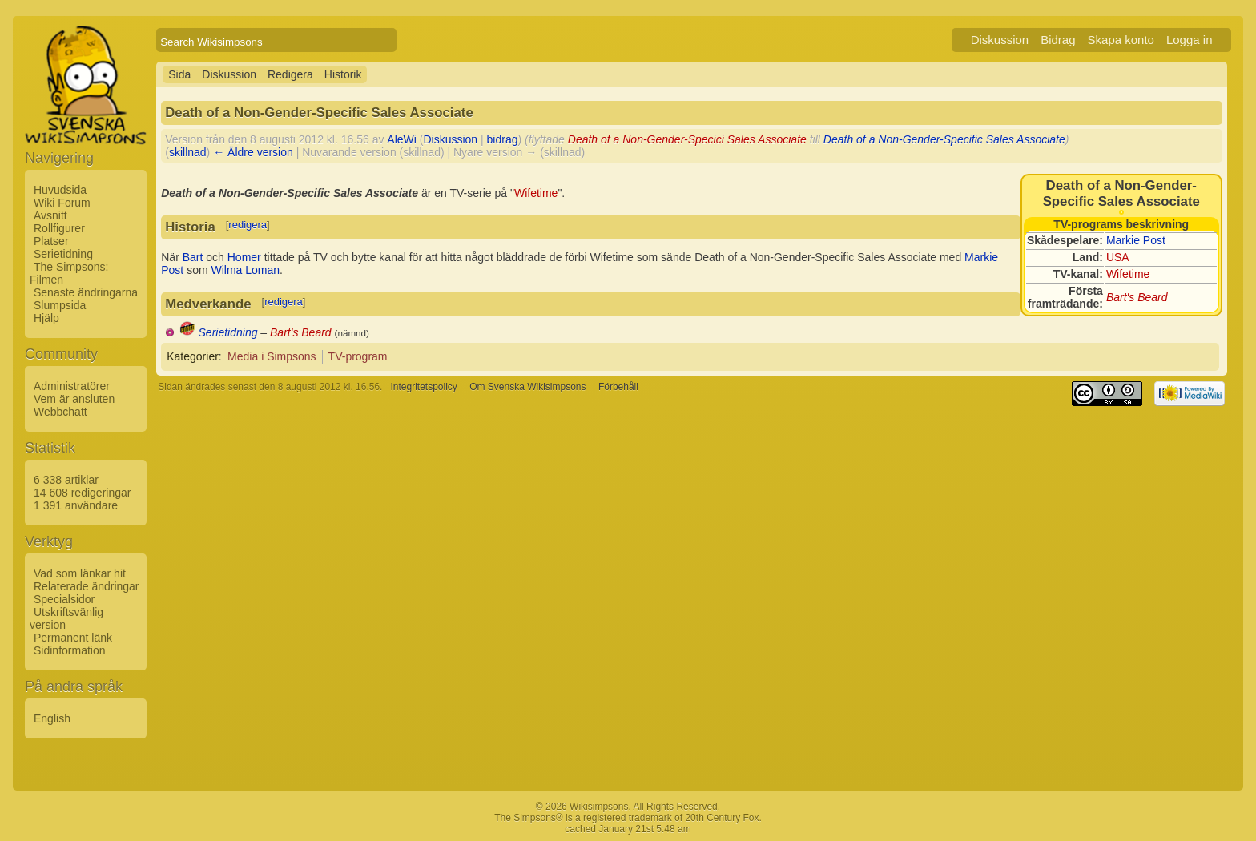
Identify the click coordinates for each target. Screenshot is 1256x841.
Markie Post (1135, 240)
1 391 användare (76, 505)
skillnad (188, 152)
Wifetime (1127, 274)
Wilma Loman (245, 270)
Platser (51, 241)
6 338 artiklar (66, 479)
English (52, 718)
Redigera (290, 74)
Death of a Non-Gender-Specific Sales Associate (944, 139)
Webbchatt (60, 411)
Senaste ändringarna (86, 292)
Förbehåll (618, 386)
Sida (179, 74)
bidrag (502, 139)
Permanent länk (73, 637)
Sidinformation (70, 650)
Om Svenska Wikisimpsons (527, 386)
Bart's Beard (1137, 297)
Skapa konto (1121, 39)
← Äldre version (253, 152)
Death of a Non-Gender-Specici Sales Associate (687, 139)
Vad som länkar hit (80, 573)
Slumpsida (60, 305)
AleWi (402, 139)
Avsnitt (50, 215)
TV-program (358, 356)
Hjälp (46, 318)
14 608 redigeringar (82, 492)
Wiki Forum (62, 202)
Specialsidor (64, 599)
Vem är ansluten (74, 398)
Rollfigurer (59, 228)
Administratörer (72, 386)
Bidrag (1058, 39)
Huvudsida (60, 189)
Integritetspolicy (423, 386)
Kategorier (193, 356)
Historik (343, 74)
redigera (247, 225)
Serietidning (63, 253)
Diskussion (1000, 39)
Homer (244, 257)
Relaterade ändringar (86, 586)
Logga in (1189, 39)
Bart (193, 257)
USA (1117, 257)
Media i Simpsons (271, 356)
